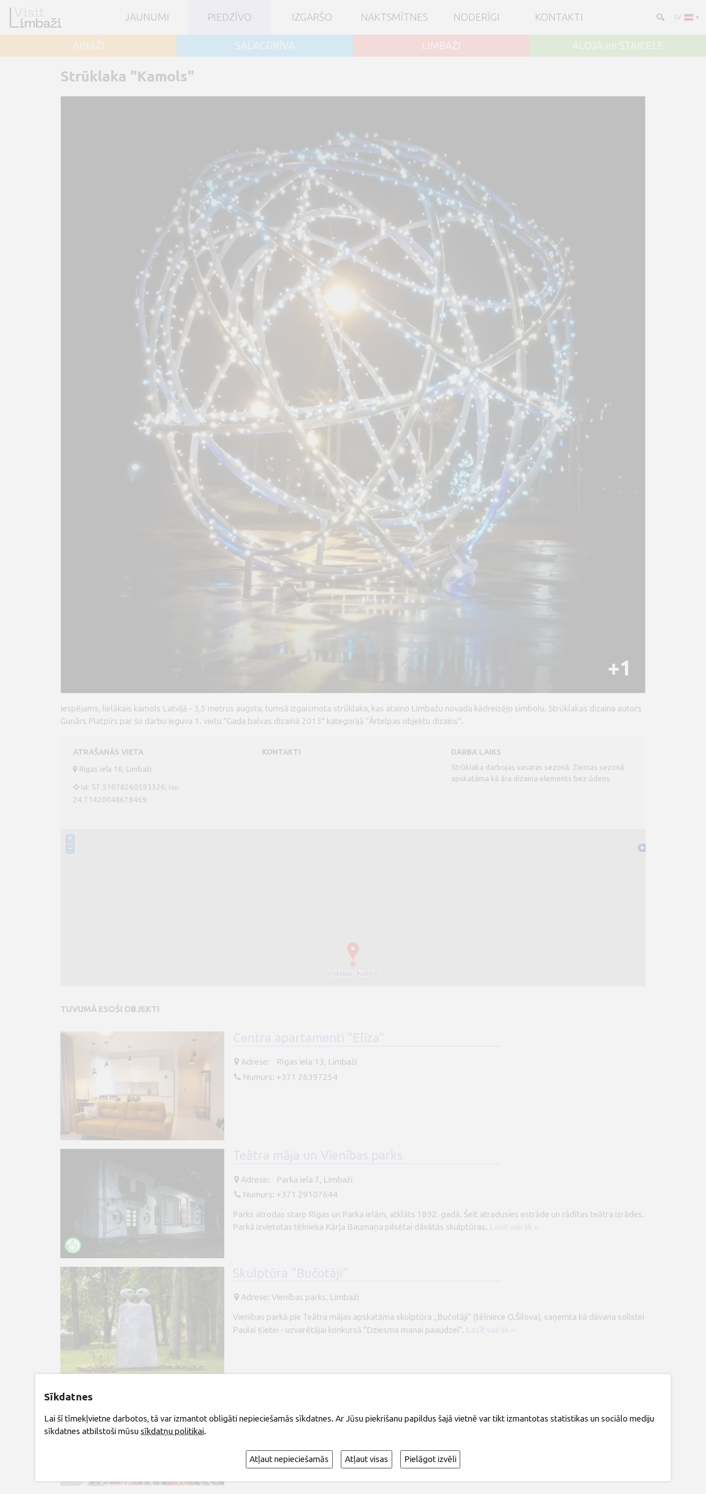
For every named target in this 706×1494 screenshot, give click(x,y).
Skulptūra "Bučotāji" (290, 1273)
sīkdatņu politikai (172, 1431)
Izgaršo (312, 17)
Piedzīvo (230, 17)
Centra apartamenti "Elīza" (309, 1037)
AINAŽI (88, 45)
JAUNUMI (147, 17)
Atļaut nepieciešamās (289, 1459)
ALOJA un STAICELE (617, 45)
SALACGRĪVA (265, 45)
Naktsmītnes (394, 17)
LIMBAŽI (441, 45)
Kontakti (559, 17)
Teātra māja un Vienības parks (318, 1155)
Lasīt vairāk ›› (514, 1227)
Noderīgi (476, 17)
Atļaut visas (366, 1459)
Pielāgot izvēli (430, 1459)
